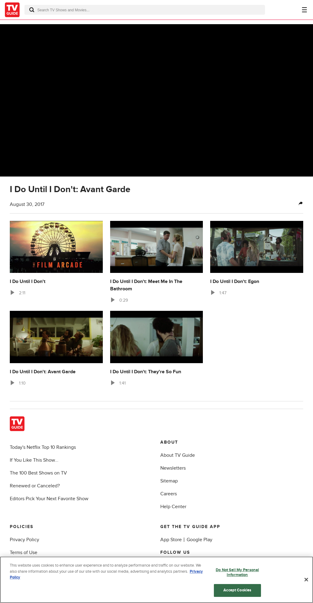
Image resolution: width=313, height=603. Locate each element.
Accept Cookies (237, 590)
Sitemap (169, 481)
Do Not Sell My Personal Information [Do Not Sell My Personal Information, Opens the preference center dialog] (237, 572)
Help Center (173, 507)
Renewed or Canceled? (35, 486)
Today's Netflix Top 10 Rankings (43, 447)
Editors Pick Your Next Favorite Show (49, 499)
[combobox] (144, 10)
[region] (156, 579)
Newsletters (173, 468)
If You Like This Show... (34, 460)
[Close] (306, 579)
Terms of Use (23, 552)
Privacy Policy (24, 540)
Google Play (199, 540)
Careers (168, 494)
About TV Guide (177, 455)
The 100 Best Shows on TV (38, 473)
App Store (171, 540)
